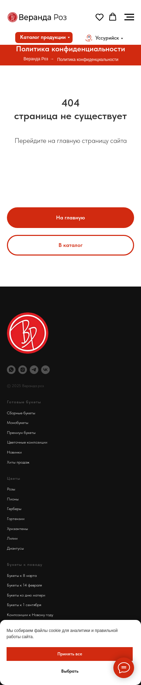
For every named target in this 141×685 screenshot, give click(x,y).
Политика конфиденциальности (87, 59)
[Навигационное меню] (129, 17)
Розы (11, 489)
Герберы (14, 508)
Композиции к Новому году (30, 614)
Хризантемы (17, 528)
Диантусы (15, 548)
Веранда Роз (36, 58)
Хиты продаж (18, 462)
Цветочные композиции (27, 442)
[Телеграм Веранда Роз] (34, 369)
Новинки (14, 452)
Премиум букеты (21, 432)
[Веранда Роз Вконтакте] (45, 369)
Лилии (12, 538)
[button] (99, 17)
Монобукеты (17, 422)
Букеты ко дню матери (26, 595)
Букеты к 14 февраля (24, 585)
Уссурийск (107, 38)
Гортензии (16, 518)
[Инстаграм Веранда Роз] (22, 369)
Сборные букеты (21, 413)
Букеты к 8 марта (22, 575)
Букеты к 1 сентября (24, 604)
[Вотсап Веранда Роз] (11, 369)
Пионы (13, 499)
